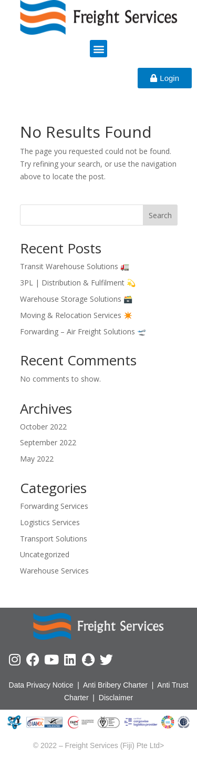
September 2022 (48, 442)
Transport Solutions (53, 539)
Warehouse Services (54, 571)
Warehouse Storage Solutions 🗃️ (76, 299)
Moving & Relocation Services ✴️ (76, 315)
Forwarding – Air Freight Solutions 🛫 (83, 331)
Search (160, 215)
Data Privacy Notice (41, 685)
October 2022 (43, 427)
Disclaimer (116, 697)
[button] (98, 48)
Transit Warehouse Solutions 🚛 (74, 266)
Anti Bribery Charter (115, 685)
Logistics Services (50, 522)
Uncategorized (44, 554)
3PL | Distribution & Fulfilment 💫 (78, 283)
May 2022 (37, 459)
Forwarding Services (54, 506)
